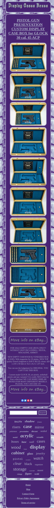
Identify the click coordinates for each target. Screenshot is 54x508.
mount (40, 470)
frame (39, 422)
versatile (39, 437)
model (15, 437)
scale (37, 474)
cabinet (17, 452)
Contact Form (28, 494)
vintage (19, 474)
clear (17, 463)
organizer (39, 464)
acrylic (27, 435)
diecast (34, 431)
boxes (15, 441)
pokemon (13, 431)
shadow (30, 421)
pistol (18, 459)
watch (38, 458)
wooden (28, 460)
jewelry (40, 453)
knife (18, 421)
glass (30, 453)
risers (16, 427)
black (28, 464)
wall (31, 441)
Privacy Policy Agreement (28, 498)
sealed (43, 431)
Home (28, 485)
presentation (24, 431)
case (27, 426)
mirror (39, 427)
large (25, 449)
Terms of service (28, 503)
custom (32, 471)
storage (19, 469)
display (37, 447)
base (24, 442)
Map (28, 489)
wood (16, 447)
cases (41, 441)
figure (28, 473)
